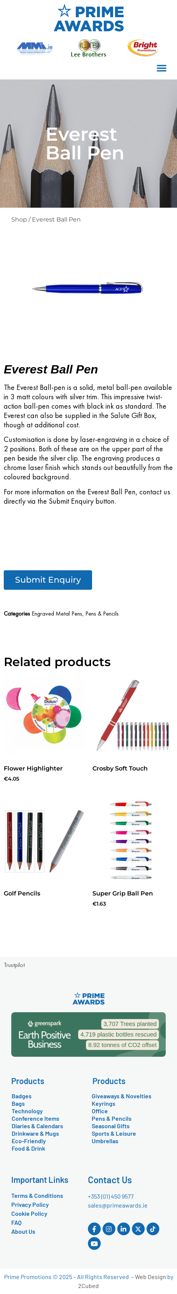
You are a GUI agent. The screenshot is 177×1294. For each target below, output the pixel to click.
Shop (19, 219)
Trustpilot (14, 965)
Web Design (150, 1276)
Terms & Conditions (37, 1195)
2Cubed (88, 1285)
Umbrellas (105, 1140)
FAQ (16, 1222)
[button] (161, 68)
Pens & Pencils (102, 613)
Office (100, 1110)
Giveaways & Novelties (121, 1095)
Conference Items (35, 1118)
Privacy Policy (30, 1204)
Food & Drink (28, 1148)
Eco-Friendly (29, 1140)
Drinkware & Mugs (35, 1133)
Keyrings (103, 1103)
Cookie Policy (29, 1213)
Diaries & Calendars (37, 1125)
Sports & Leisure (114, 1133)
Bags (18, 1103)
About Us (23, 1231)
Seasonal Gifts (111, 1125)
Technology (27, 1110)
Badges (22, 1095)
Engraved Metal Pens (57, 613)
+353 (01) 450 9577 (111, 1196)
